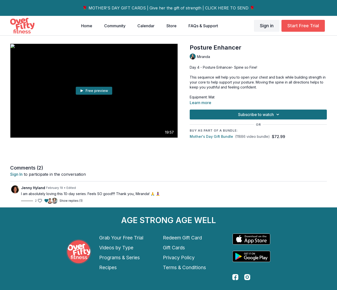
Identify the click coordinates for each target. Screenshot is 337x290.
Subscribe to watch (259, 114)
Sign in (267, 25)
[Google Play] (251, 256)
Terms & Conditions (184, 267)
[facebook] (235, 277)
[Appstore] (251, 239)
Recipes (108, 267)
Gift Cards (174, 248)
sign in (16, 174)
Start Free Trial (303, 25)
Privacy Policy (179, 258)
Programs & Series (119, 258)
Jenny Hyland (33, 188)
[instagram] (247, 277)
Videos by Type (116, 248)
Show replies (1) (71, 201)
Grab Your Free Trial (121, 238)
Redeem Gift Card (182, 238)
